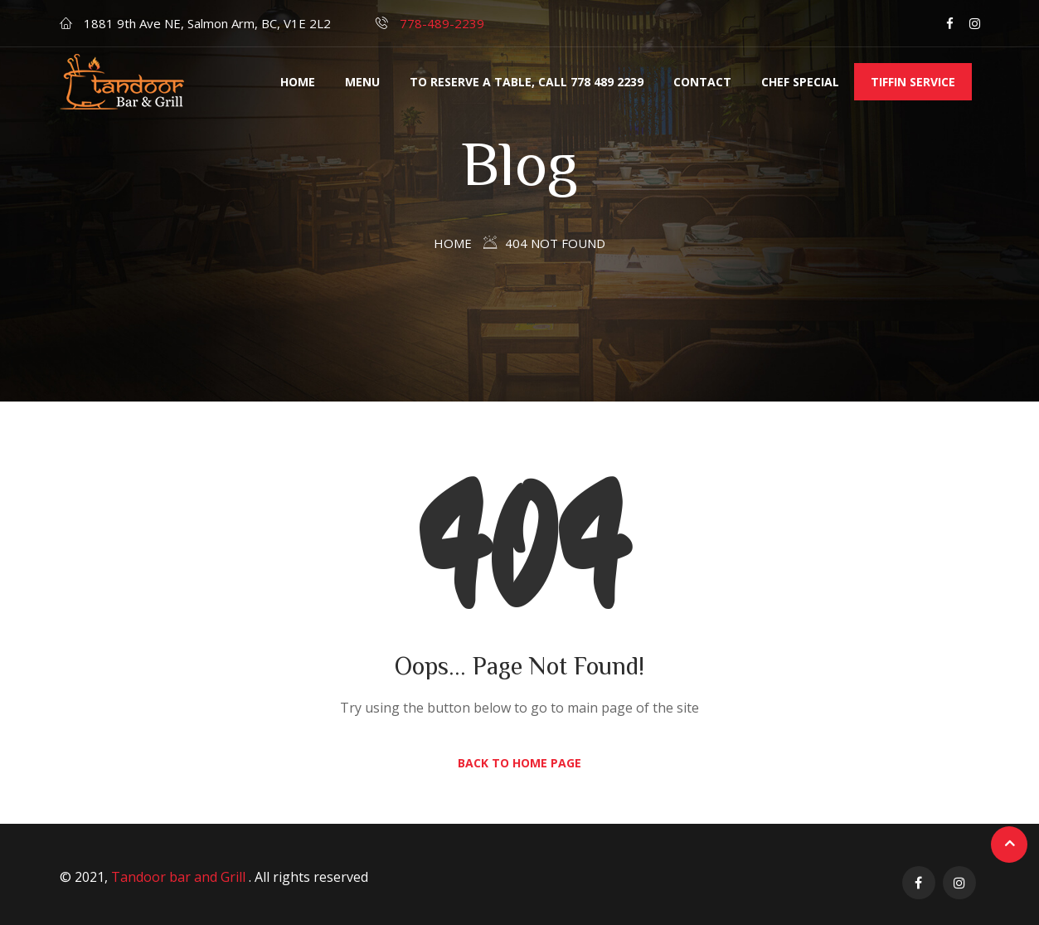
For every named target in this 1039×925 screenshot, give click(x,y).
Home (297, 82)
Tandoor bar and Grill (180, 877)
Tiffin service (913, 82)
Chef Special (800, 82)
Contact (702, 82)
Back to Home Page (519, 763)
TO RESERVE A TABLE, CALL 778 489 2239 (526, 82)
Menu (362, 82)
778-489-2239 (442, 23)
